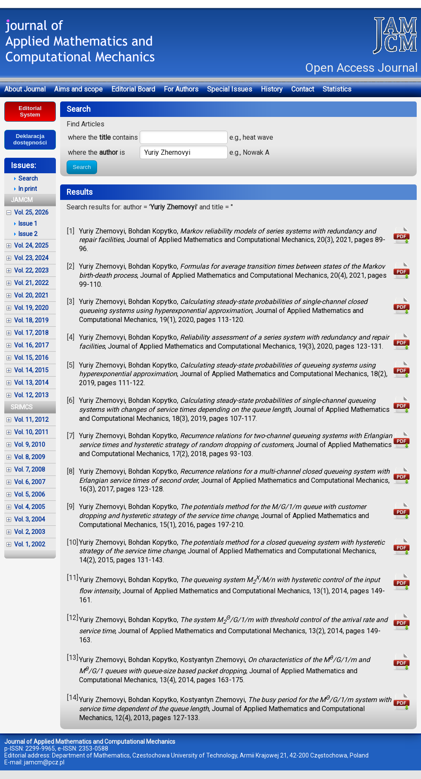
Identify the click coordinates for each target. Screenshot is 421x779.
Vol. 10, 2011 (31, 432)
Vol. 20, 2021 (31, 295)
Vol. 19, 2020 (31, 307)
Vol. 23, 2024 (31, 258)
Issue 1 (27, 223)
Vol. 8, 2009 (29, 457)
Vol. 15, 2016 (31, 357)
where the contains (103, 137)
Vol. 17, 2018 (31, 332)
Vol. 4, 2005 (29, 506)
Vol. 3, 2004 (29, 519)
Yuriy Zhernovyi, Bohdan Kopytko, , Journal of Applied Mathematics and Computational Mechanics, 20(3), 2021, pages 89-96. (232, 240)
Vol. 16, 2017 (31, 345)
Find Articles (85, 124)
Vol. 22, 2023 (31, 270)
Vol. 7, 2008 (29, 469)
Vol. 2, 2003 (29, 531)
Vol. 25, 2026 (31, 212)
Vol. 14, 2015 (31, 370)
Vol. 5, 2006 (29, 494)
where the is (96, 152)
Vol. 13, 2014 (31, 382)
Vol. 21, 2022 (31, 282)
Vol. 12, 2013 (31, 395)
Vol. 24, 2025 (31, 245)
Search (82, 167)
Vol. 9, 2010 (29, 444)
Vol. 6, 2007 (29, 481)
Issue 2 (27, 233)
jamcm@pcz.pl (44, 762)
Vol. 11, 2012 (31, 419)
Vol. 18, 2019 (31, 320)
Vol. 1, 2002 (29, 544)
